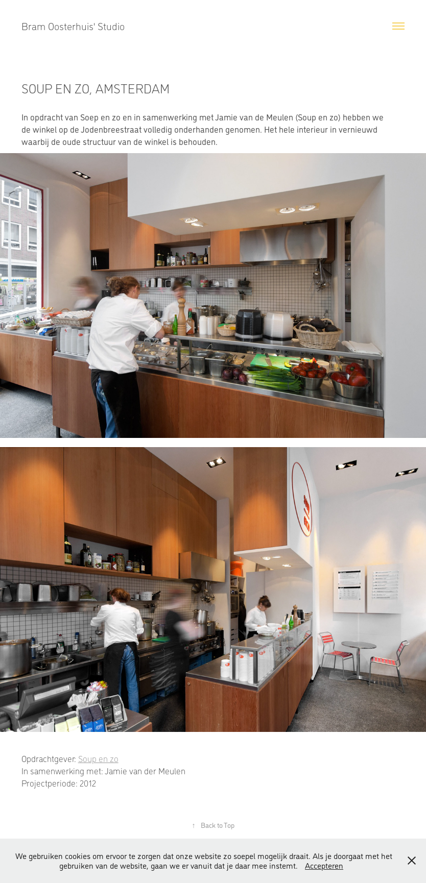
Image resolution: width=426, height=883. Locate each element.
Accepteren (324, 865)
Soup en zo (98, 758)
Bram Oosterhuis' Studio (73, 26)
